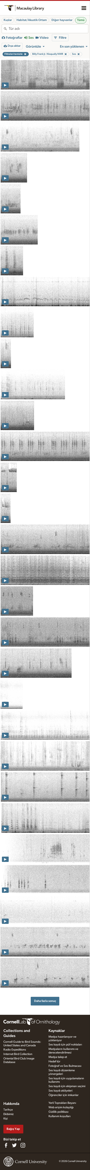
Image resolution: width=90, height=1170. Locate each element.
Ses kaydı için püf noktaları (65, 1044)
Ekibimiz (8, 1114)
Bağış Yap (13, 1128)
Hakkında (11, 1104)
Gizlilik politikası (58, 1111)
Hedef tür (54, 1061)
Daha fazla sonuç (45, 1001)
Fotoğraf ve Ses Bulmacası (64, 1065)
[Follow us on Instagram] (22, 1145)
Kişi (5, 1118)
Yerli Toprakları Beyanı (62, 1102)
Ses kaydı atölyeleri (60, 1090)
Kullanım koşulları (59, 1116)
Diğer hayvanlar (61, 20)
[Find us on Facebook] (5, 1145)
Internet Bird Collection (17, 1054)
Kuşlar (8, 20)
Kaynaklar (56, 1031)
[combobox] (48, 29)
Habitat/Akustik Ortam (32, 20)
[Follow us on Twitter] (14, 1145)
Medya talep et (57, 1057)
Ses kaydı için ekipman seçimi (66, 1086)
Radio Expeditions (14, 1049)
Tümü (80, 20)
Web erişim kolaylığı (60, 1107)
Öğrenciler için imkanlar (63, 1095)
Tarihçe (8, 1109)
